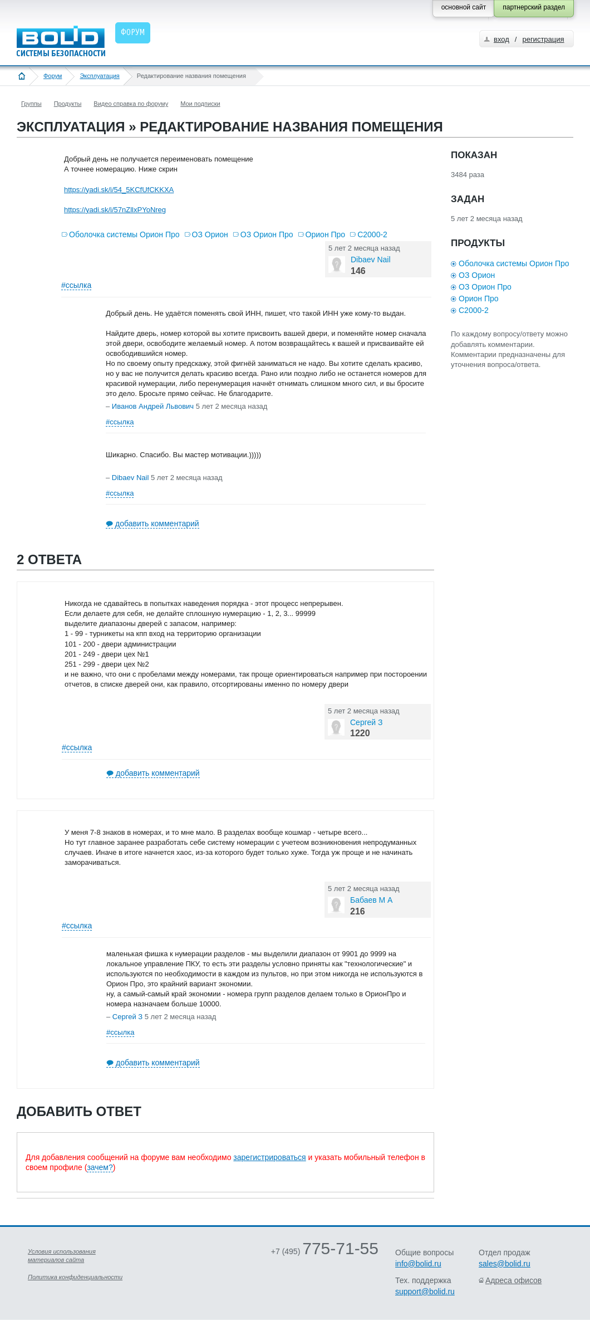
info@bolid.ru (418, 1263)
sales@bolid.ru (504, 1263)
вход (501, 39)
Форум (52, 75)
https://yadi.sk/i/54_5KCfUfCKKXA (119, 189)
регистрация (543, 39)
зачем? (99, 1167)
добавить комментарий (157, 523)
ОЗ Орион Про (266, 234)
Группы (31, 103)
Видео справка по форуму (131, 103)
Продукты (68, 103)
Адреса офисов (513, 1280)
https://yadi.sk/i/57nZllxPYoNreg (115, 210)
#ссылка (76, 285)
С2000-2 (372, 234)
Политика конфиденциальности (75, 1277)
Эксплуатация (99, 75)
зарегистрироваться (269, 1157)
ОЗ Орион (210, 234)
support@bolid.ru (425, 1291)
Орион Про (326, 234)
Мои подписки (200, 103)
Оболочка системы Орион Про (124, 234)
